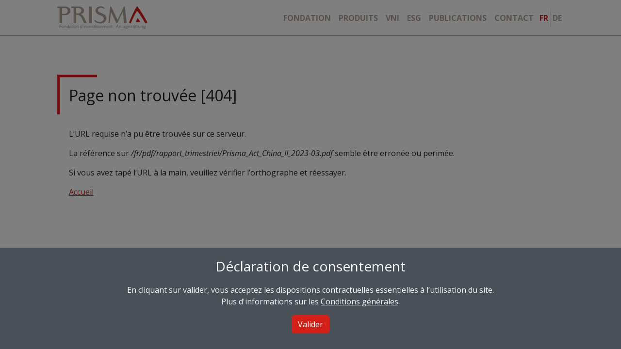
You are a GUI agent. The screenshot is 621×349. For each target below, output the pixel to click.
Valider (310, 324)
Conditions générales (359, 301)
